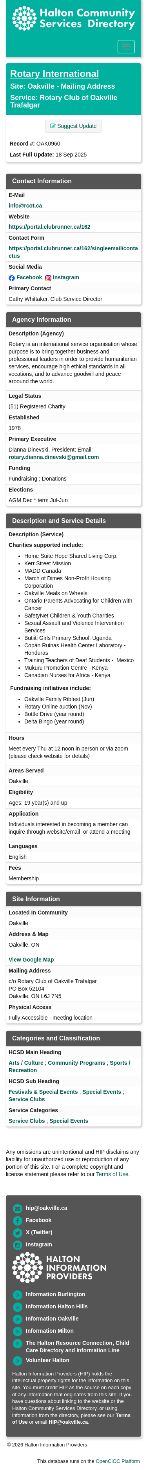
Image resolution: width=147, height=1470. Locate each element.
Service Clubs (27, 1099)
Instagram (66, 277)
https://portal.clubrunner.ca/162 (50, 227)
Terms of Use (112, 1174)
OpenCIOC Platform (118, 1461)
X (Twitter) (39, 1232)
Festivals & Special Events (43, 1092)
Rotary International (54, 73)
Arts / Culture (26, 1063)
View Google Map (31, 959)
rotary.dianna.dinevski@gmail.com (54, 457)
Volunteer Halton (47, 1360)
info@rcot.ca (25, 205)
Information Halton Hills (57, 1306)
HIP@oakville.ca (68, 1422)
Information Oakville (52, 1318)
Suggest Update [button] (73, 126)
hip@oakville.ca (46, 1208)
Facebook (29, 277)
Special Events (101, 1092)
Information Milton (50, 1331)
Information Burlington (55, 1294)
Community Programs (76, 1063)
